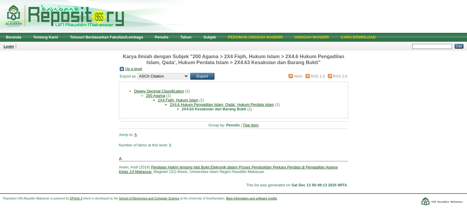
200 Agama (155, 95)
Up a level (133, 68)
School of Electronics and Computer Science (149, 198)
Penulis (162, 37)
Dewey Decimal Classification (159, 91)
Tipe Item (251, 125)
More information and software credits (251, 198)
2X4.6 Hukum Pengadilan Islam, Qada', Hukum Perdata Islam (222, 104)
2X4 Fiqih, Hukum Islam (178, 100)
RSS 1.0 (318, 76)
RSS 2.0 (340, 76)
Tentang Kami (45, 37)
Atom (298, 76)
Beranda (13, 37)
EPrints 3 (76, 198)
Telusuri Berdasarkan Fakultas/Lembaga (106, 37)
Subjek (209, 37)
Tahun (186, 37)
